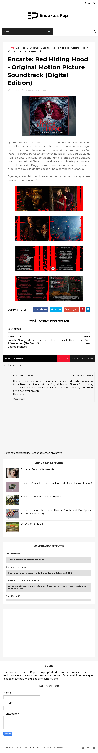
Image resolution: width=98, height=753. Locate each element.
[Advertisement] (31, 633)
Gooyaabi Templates (53, 748)
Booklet (20, 48)
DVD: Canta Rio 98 (32, 524)
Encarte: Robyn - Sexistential (38, 470)
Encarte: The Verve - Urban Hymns (41, 497)
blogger (63, 359)
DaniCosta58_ (13, 597)
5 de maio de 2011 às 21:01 (82, 376)
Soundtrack (33, 48)
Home (11, 48)
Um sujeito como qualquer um (23, 581)
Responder (19, 400)
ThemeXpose (21, 748)
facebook (87, 359)
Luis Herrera (13, 555)
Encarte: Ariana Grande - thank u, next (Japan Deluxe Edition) (56, 484)
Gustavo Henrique (16, 568)
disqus (75, 359)
